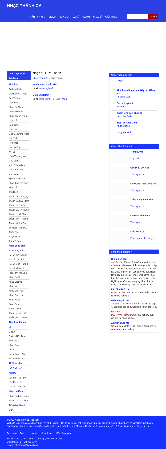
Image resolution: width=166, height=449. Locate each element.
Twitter (23, 433)
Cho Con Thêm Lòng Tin (143, 183)
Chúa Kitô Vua (16, 111)
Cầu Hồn (13, 102)
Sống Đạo (14, 304)
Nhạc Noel (14, 286)
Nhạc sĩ (97, 16)
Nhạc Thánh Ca (24, 5)
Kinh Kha (121, 116)
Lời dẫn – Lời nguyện (15, 382)
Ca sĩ (76, 16)
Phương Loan (123, 96)
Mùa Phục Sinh (16, 169)
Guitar (12, 331)
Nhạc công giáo (17, 245)
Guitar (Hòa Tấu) (17, 336)
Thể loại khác (16, 363)
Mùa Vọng (14, 174)
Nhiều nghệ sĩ (46, 88)
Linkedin (34, 433)
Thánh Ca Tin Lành (18, 400)
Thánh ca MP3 (37, 16)
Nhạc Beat (14, 345)
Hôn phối (13, 143)
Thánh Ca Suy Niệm (19, 201)
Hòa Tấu (13, 340)
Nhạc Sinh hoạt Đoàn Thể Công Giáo (17, 291)
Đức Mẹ (13, 129)
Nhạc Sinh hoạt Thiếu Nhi (16, 295)
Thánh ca (14, 84)
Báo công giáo (63, 433)
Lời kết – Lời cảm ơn (17, 387)
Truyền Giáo (15, 236)
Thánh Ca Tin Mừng (19, 210)
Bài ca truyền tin (125, 103)
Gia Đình (13, 138)
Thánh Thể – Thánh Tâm (18, 219)
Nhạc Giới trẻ (15, 282)
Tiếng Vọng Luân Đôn (141, 199)
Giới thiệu (111, 16)
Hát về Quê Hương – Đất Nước (18, 264)
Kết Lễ (12, 151)
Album (86, 16)
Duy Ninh (135, 158)
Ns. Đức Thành (59, 99)
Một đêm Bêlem (41, 95)
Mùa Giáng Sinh (17, 165)
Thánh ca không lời (17, 324)
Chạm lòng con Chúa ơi (129, 113)
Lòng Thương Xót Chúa (17, 156)
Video (52, 16)
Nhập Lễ (13, 187)
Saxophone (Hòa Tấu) (17, 359)
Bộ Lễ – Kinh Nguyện (15, 89)
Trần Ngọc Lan (137, 174)
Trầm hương (136, 151)
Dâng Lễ (13, 120)
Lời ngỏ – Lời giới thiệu (17, 378)
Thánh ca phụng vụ (18, 196)
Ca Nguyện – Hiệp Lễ (18, 94)
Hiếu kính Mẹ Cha (18, 273)
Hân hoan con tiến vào (45, 84)
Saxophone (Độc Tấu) (17, 354)
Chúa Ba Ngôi (16, 107)
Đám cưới (14, 125)
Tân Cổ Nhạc (15, 308)
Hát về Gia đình (16, 259)
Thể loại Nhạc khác (18, 317)
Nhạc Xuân (14, 299)
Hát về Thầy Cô (16, 268)
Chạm (120, 80)
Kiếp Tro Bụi (137, 231)
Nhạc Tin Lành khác (19, 396)
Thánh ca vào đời (17, 313)
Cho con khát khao (140, 215)
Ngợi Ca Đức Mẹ (17, 178)
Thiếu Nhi (13, 232)
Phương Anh (136, 238)
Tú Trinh (121, 106)
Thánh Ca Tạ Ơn (17, 205)
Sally (129, 116)
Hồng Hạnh (44, 99)
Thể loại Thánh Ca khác (18, 228)
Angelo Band (123, 126)
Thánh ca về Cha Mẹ (17, 215)
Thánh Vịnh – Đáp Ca (18, 223)
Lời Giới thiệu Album (16, 370)
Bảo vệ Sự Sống (17, 250)
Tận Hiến (13, 192)
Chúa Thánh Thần (18, 116)
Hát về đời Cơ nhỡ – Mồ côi (19, 255)
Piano (12, 349)
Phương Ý (149, 238)
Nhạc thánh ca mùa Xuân (18, 183)
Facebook (12, 433)
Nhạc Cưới (14, 277)
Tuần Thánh (15, 241)
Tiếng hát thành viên (17, 407)
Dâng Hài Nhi (124, 132)
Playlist (64, 16)
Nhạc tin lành (16, 391)
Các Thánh (14, 98)
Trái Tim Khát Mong (127, 122)
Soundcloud (47, 433)
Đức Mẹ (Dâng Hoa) (19, 134)
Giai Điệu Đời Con (139, 167)
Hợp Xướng (15, 147)
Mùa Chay (14, 160)
